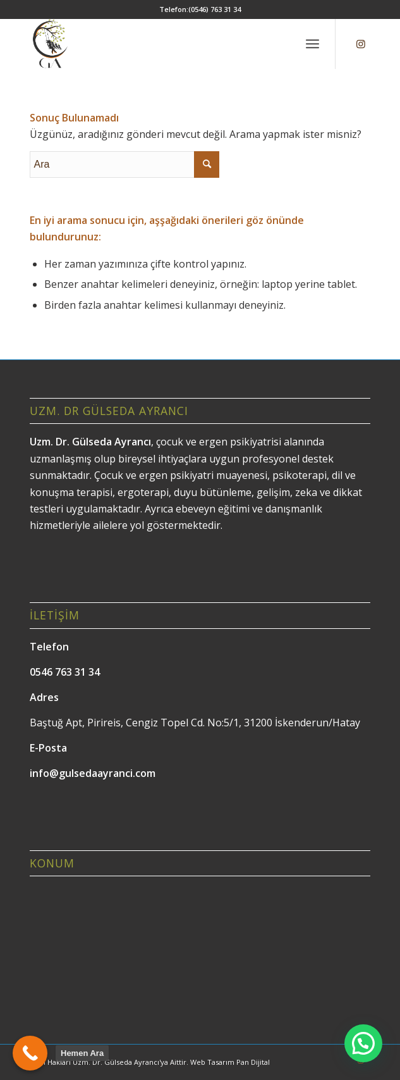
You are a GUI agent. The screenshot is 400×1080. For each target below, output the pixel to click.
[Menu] (312, 43)
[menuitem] (312, 43)
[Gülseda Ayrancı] (165, 43)
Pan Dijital (253, 1062)
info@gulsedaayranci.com (92, 773)
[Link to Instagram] (360, 43)
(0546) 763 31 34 (214, 9)
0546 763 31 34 (65, 672)
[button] (363, 1043)
